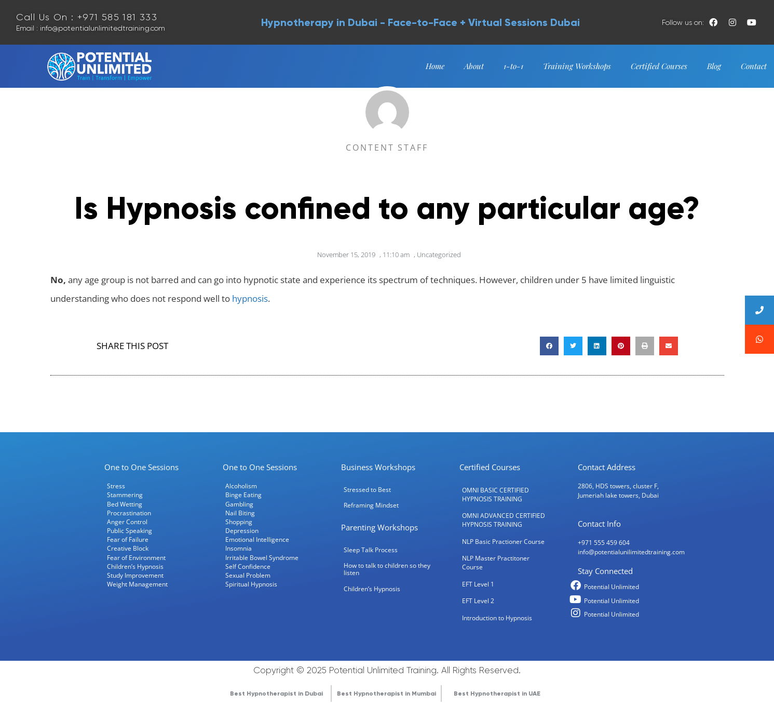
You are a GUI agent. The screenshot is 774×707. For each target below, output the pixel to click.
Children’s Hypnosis (135, 566)
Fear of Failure (127, 539)
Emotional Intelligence (257, 539)
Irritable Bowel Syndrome (261, 557)
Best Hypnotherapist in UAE (497, 693)
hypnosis (250, 298)
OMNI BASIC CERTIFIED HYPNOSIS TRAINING (495, 494)
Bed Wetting (124, 504)
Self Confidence (247, 566)
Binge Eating (243, 494)
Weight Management (137, 584)
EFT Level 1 (478, 584)
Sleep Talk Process (371, 549)
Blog (714, 66)
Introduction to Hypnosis (497, 617)
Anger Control (127, 521)
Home (435, 66)
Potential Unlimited (611, 586)
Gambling (239, 504)
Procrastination (129, 513)
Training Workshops (577, 66)
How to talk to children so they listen (387, 569)
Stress (116, 486)
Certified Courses (659, 66)
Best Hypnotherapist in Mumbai (386, 693)
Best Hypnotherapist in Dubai (276, 693)
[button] (549, 346)
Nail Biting (240, 513)
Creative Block (127, 548)
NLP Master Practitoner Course (495, 562)
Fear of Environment (136, 557)
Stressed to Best (367, 489)
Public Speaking (129, 530)
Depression (242, 530)
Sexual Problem (247, 575)
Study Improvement (135, 575)
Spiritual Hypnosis (251, 584)
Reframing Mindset (371, 505)
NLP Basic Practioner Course (503, 541)
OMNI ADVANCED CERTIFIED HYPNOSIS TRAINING (503, 519)
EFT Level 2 (478, 600)
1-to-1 (513, 66)
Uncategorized (439, 254)
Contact (754, 66)
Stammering (125, 494)
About (474, 66)
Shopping (238, 521)
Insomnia (238, 548)
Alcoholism (241, 486)
